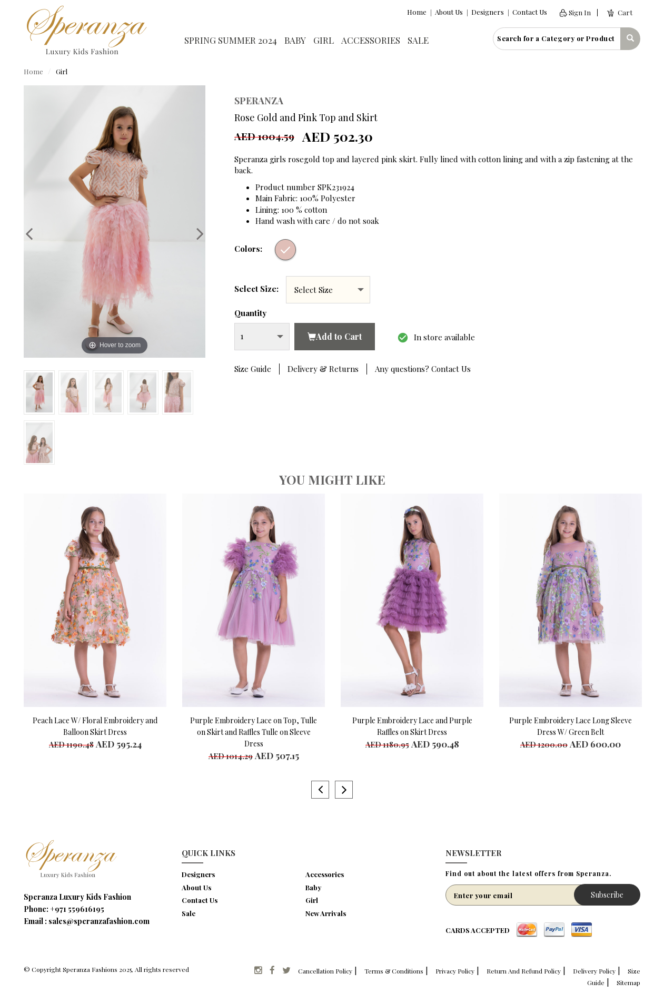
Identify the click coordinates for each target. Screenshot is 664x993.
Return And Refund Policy (524, 971)
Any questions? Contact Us (423, 368)
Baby (295, 40)
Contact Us (529, 11)
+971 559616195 (77, 909)
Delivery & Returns (323, 368)
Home (417, 11)
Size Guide (252, 368)
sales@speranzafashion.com (99, 921)
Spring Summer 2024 (230, 40)
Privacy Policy (454, 971)
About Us (449, 11)
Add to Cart (335, 336)
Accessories (370, 40)
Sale (418, 40)
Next (195, 233)
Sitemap (628, 982)
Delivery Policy (594, 971)
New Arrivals (325, 913)
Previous (34, 233)
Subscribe (607, 895)
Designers (487, 11)
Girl (323, 40)
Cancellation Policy (325, 971)
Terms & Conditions (393, 971)
